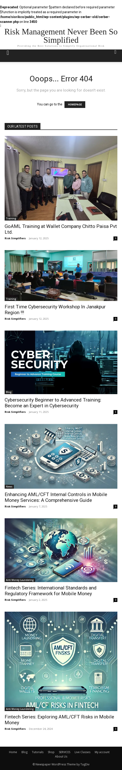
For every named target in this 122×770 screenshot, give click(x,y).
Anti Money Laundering (20, 580)
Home (13, 752)
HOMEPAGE (75, 104)
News (9, 486)
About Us (61, 756)
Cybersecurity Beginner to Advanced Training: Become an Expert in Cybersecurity (53, 402)
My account (102, 752)
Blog (9, 392)
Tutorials (37, 752)
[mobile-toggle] (7, 55)
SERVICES (64, 752)
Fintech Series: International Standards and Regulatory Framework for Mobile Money (51, 590)
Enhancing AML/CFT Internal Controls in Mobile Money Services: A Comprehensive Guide (56, 497)
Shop (51, 752)
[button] (115, 55)
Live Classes (82, 752)
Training (11, 218)
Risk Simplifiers (15, 238)
